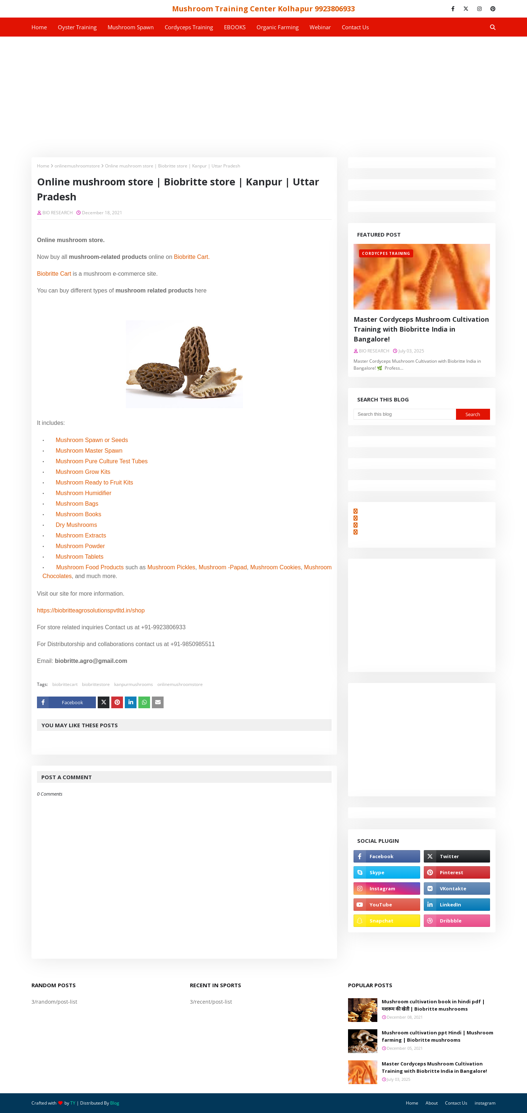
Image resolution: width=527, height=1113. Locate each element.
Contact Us (456, 1103)
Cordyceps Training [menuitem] (189, 27)
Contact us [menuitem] (355, 27)
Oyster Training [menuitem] (77, 27)
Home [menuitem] (39, 27)
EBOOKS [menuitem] (235, 27)
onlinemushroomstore (77, 166)
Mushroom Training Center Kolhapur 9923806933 (263, 9)
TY (72, 1103)
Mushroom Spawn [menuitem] (131, 27)
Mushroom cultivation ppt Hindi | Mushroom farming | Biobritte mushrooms (437, 1036)
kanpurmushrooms (133, 684)
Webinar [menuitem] (320, 27)
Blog (114, 1103)
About (432, 1103)
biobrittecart (65, 684)
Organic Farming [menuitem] (278, 27)
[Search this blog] (405, 414)
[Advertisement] (263, 91)
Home (43, 166)
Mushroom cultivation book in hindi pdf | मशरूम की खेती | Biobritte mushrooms (433, 1005)
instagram (485, 1103)
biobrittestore (96, 684)
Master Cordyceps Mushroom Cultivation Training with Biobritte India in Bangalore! (421, 329)
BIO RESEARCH (57, 213)
